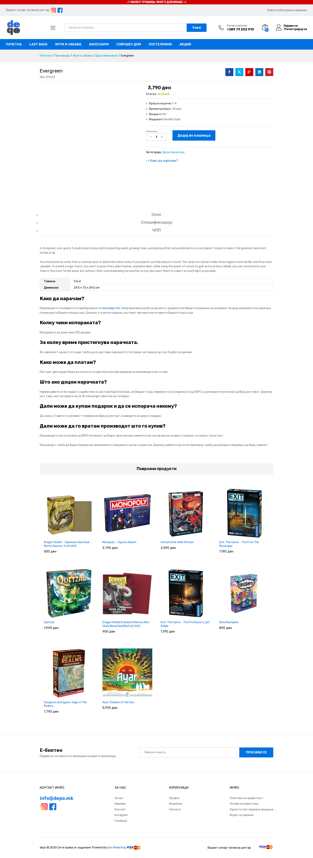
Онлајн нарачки (237, 25)
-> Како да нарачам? (162, 160)
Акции (185, 44)
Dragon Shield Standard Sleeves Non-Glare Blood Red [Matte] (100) (126, 624)
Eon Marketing (117, 847)
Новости (273, 10)
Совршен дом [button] (128, 44)
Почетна (14, 44)
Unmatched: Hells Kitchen (177, 542)
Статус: (151, 94)
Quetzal (49, 622)
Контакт (120, 809)
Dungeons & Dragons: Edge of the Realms (65, 704)
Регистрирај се (295, 29)
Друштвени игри (173, 152)
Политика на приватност (246, 798)
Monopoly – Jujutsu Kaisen (119, 542)
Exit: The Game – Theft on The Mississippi (239, 544)
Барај (197, 27)
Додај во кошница (193, 135)
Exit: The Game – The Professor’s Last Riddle (185, 624)
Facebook (121, 821)
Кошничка (175, 803)
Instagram (121, 815)
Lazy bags (38, 44)
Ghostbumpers (229, 622)
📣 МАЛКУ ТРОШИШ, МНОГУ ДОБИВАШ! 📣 (157, 2)
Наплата (175, 809)
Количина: (152, 131)
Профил (174, 798)
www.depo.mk (111, 308)
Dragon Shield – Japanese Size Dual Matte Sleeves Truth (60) (66, 544)
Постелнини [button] (160, 44)
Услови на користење (244, 803)
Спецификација (156, 222)
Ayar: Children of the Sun (118, 702)
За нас (119, 798)
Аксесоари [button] (99, 44)
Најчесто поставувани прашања (251, 809)
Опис (156, 214)
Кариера (120, 803)
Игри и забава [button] (68, 44)
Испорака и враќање (293, 10)
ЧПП (156, 230)
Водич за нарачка (242, 815)
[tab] (156, 216)
